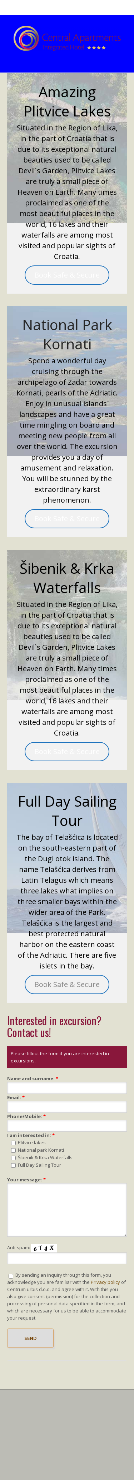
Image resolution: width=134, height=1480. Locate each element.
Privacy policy (105, 1282)
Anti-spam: (18, 1247)
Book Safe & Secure (67, 275)
